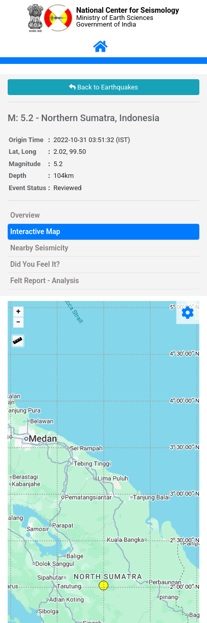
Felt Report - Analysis (44, 280)
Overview (25, 215)
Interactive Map (35, 231)
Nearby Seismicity (39, 248)
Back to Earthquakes (103, 87)
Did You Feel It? (35, 264)
